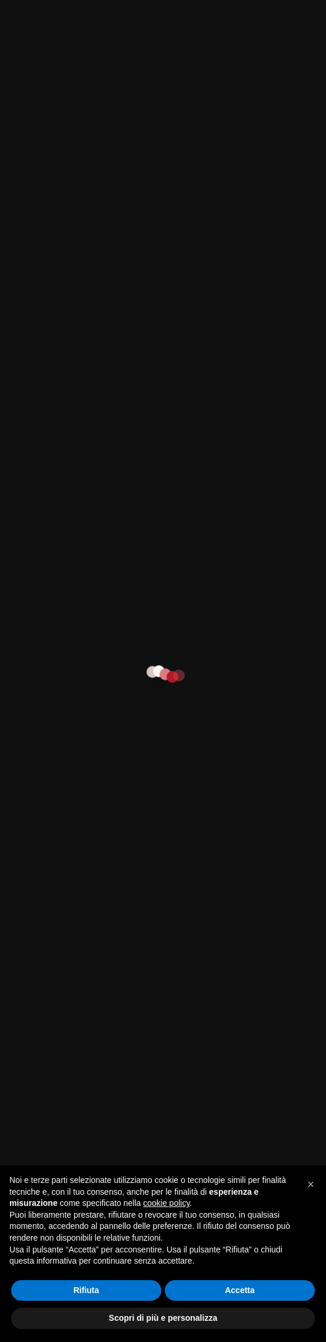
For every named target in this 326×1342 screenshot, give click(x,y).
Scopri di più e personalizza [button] (163, 1318)
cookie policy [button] (166, 1203)
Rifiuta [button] (86, 1290)
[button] (310, 1184)
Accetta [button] (240, 1290)
